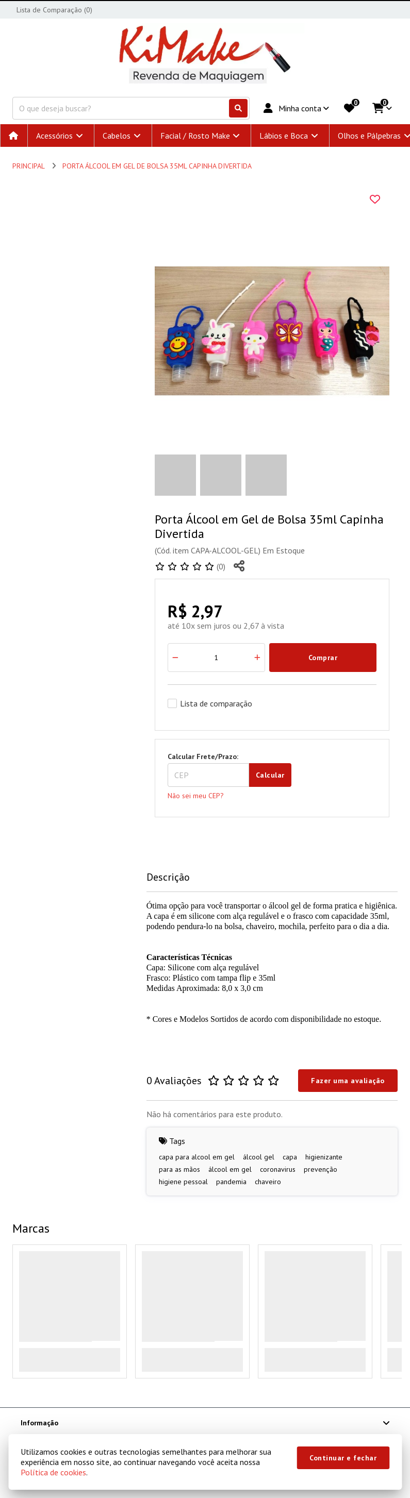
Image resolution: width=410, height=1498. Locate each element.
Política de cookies (53, 1472)
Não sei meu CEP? (196, 795)
